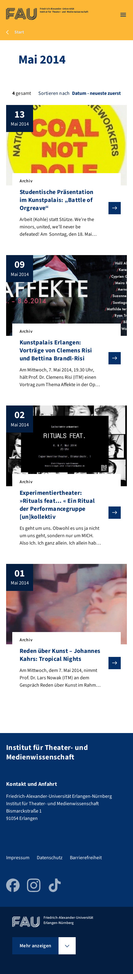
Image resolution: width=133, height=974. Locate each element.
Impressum (17, 857)
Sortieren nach (54, 93)
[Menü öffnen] (123, 14)
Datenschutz (50, 857)
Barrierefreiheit (86, 857)
